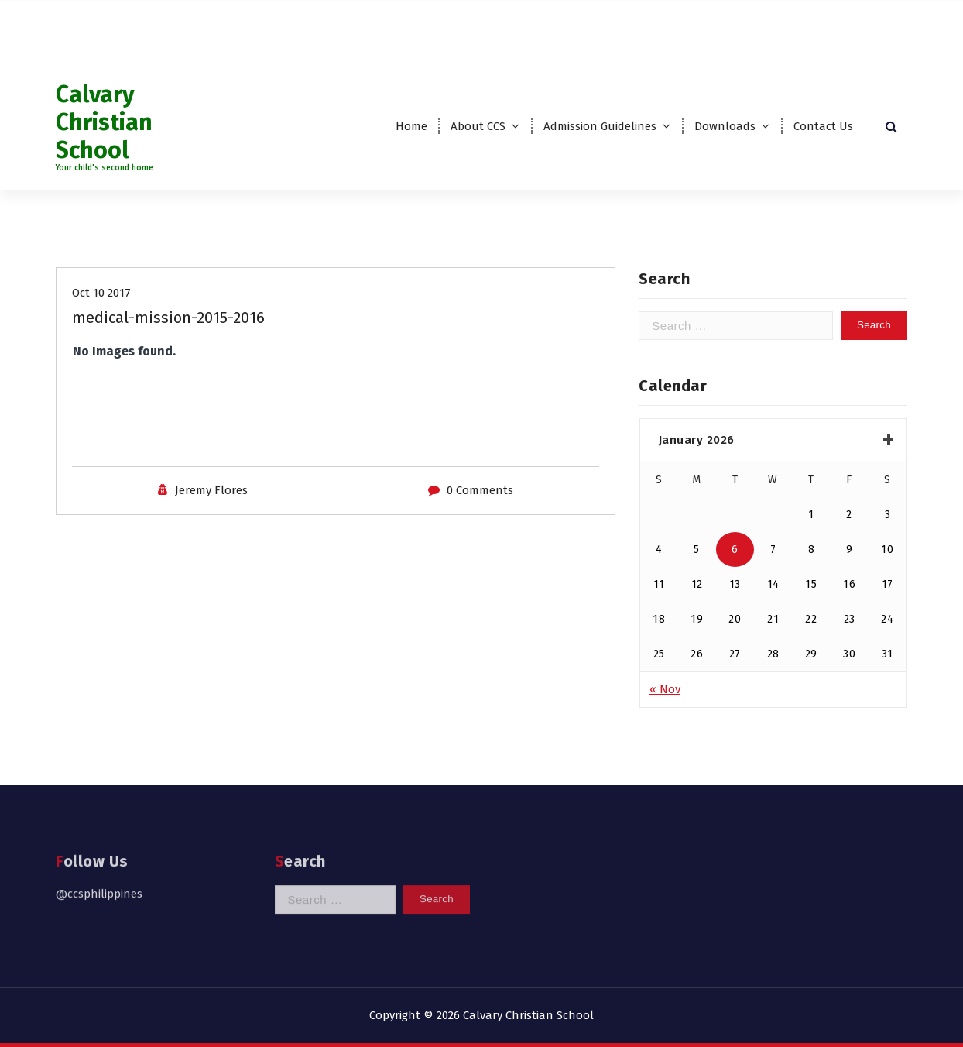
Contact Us (823, 126)
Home (411, 126)
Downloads (725, 126)
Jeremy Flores (211, 496)
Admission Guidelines (599, 126)
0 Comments (480, 496)
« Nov (664, 698)
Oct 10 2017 (101, 298)
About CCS (478, 126)
